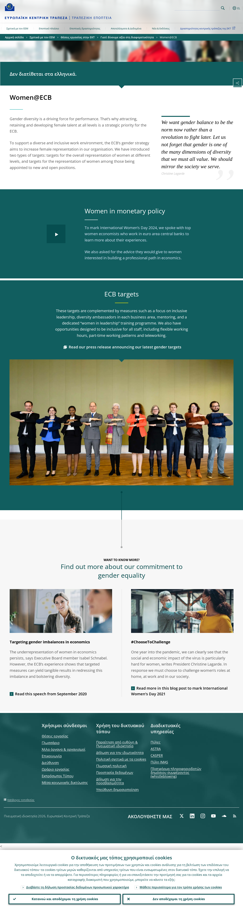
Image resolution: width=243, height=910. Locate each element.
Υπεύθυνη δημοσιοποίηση (117, 789)
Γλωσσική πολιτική (111, 766)
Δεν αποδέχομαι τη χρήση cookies (178, 899)
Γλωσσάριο (51, 742)
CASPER (157, 755)
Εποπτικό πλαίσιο (49, 28)
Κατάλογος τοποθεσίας (21, 800)
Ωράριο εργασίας (55, 769)
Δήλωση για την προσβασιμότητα (110, 781)
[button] (228, 8)
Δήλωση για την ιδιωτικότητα (120, 752)
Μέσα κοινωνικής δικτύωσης (65, 782)
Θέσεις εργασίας (55, 736)
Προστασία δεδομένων (114, 772)
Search (223, 8)
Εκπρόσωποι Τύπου (57, 776)
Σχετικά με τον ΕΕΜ (17, 28)
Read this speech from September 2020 (51, 693)
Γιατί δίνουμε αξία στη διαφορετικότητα (127, 37)
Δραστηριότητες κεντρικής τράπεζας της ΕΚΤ (208, 28)
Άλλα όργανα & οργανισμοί (63, 749)
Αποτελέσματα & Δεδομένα (126, 28)
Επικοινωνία (52, 756)
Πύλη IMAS (159, 762)
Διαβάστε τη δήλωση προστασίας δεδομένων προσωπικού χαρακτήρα (77, 887)
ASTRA (156, 749)
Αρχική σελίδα (14, 37)
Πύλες (155, 742)
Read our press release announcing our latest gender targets (125, 347)
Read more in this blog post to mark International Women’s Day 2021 (179, 691)
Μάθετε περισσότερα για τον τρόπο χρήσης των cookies (181, 887)
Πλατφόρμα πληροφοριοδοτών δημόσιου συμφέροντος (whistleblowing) (176, 772)
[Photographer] (109, 629)
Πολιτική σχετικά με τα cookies (121, 759)
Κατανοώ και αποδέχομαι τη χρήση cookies (64, 899)
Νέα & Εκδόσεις (161, 28)
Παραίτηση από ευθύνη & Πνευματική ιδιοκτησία (117, 744)
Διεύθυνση (50, 762)
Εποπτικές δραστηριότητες (85, 28)
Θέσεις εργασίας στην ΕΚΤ (78, 37)
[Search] (201, 7)
